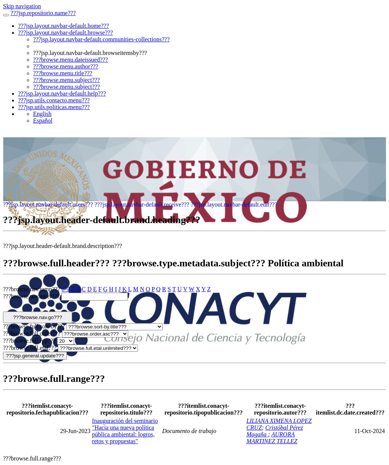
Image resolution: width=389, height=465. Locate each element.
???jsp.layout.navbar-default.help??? (62, 93)
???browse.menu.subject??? (66, 80)
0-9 (66, 289)
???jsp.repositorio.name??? (43, 13)
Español (43, 120)
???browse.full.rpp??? (29, 340)
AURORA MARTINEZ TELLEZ (272, 437)
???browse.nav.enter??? (31, 296)
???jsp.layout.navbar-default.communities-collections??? (101, 39)
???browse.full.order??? (32, 333)
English (42, 114)
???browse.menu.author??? (65, 66)
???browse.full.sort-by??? (34, 326)
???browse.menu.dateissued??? (70, 59)
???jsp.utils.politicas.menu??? (54, 107)
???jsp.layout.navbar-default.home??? (63, 26)
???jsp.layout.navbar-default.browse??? (65, 32)
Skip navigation (22, 6)
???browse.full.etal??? (29, 348)
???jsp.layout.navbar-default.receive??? (141, 204)
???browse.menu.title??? (62, 73)
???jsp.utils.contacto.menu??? (54, 100)
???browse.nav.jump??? (31, 289)
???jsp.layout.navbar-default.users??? (48, 204)
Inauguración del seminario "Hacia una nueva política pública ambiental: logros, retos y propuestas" (125, 431)
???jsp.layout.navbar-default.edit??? (234, 204)
